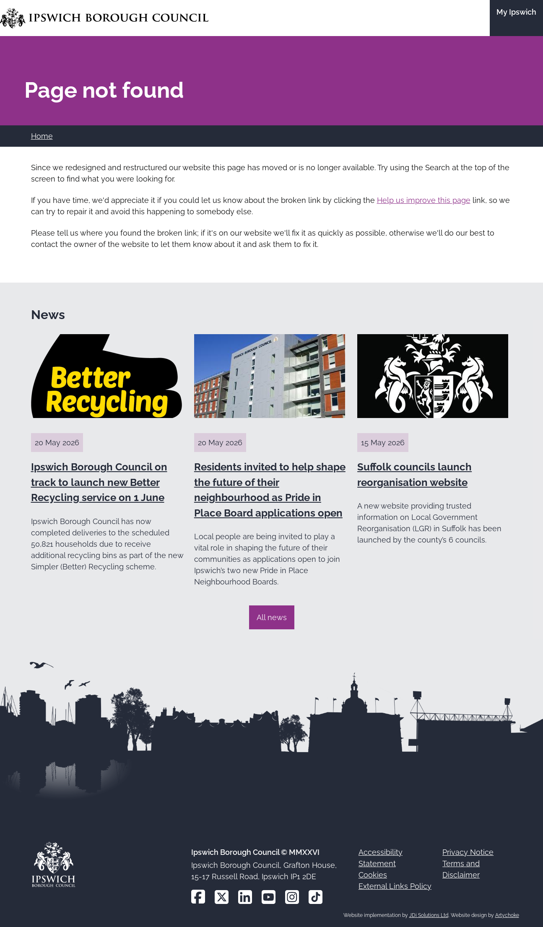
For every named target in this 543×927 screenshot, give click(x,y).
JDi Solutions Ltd (428, 915)
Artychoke (507, 915)
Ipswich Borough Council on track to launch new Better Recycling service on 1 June (99, 482)
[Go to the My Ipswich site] (516, 18)
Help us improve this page (423, 200)
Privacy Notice (468, 852)
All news (272, 617)
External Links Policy (395, 886)
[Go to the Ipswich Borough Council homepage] (104, 18)
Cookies (373, 874)
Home (42, 136)
